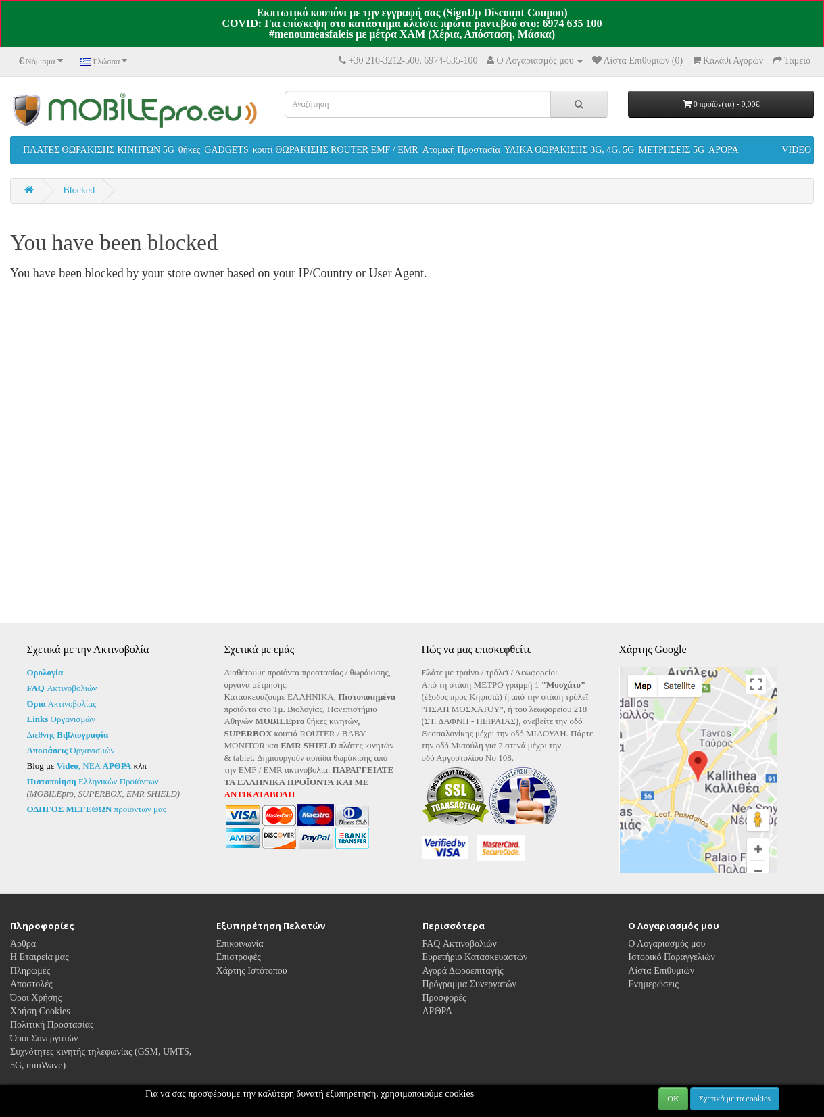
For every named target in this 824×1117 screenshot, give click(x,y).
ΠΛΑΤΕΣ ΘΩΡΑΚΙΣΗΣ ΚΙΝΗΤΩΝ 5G (98, 150)
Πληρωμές (30, 981)
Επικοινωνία (240, 954)
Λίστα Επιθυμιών (661, 981)
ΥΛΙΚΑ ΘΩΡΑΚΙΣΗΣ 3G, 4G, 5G (569, 150)
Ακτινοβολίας (62, 703)
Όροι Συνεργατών (44, 1048)
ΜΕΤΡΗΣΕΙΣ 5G (671, 150)
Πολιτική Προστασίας (52, 1035)
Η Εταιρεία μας (39, 967)
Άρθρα (23, 954)
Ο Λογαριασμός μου (666, 954)
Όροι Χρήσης (36, 1008)
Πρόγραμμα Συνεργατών (469, 994)
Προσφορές (444, 1008)
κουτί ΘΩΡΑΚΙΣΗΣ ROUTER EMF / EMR (335, 150)
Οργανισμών (61, 719)
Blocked (79, 190)
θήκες (189, 150)
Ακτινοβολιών (62, 688)
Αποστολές (31, 994)
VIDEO (796, 150)
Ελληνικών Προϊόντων (93, 781)
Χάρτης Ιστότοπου (251, 981)
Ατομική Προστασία (461, 150)
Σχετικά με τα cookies (735, 1098)
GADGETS (226, 150)
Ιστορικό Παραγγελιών (671, 967)
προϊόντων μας (96, 809)
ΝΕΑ (106, 766)
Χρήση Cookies (40, 1021)
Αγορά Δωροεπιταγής (463, 981)
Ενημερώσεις (653, 994)
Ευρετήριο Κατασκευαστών (475, 967)
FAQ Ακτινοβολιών (459, 954)
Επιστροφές (238, 967)
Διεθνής (68, 735)
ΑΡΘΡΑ (723, 150)
